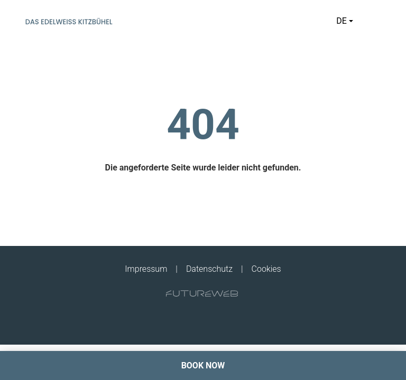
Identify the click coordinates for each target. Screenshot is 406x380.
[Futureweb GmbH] (202, 293)
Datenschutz (209, 269)
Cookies (266, 269)
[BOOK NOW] (203, 365)
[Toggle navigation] (374, 21)
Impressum (146, 269)
